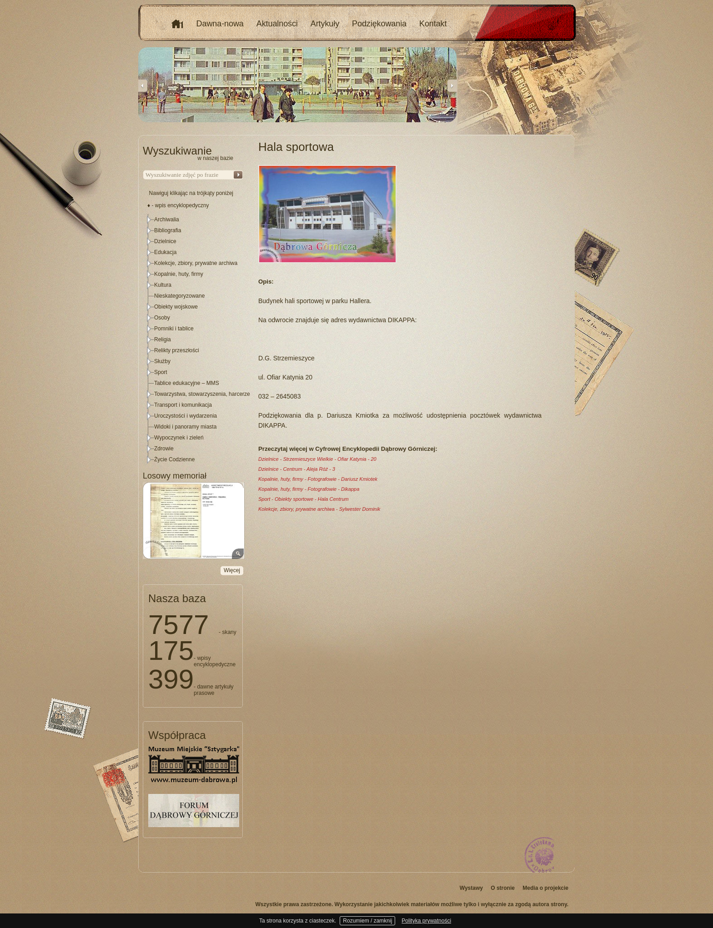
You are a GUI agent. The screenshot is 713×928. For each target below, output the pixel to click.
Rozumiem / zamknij (367, 921)
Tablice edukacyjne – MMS (186, 383)
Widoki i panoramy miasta (185, 427)
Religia (162, 339)
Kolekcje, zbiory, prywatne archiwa (195, 263)
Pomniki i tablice (174, 328)
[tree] (193, 339)
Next (452, 85)
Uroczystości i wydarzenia (185, 416)
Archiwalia (166, 219)
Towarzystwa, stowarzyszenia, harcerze (202, 394)
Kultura (162, 285)
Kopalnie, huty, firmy (178, 274)
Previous (143, 85)
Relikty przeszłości (176, 350)
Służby (162, 361)
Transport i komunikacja (183, 405)
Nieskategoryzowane (179, 296)
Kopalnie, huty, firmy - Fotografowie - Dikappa (308, 489)
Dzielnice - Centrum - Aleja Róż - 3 (296, 469)
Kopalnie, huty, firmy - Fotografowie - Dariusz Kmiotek (317, 479)
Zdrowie (164, 448)
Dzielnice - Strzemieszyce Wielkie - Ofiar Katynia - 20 (317, 459)
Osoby (162, 317)
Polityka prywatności (426, 921)
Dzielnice (165, 241)
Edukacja (165, 252)
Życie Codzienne (174, 459)
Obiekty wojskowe (176, 307)
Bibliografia (167, 230)
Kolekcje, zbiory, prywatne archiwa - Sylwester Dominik (319, 509)
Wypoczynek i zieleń (179, 437)
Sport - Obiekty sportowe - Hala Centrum (303, 499)
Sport (160, 372)
